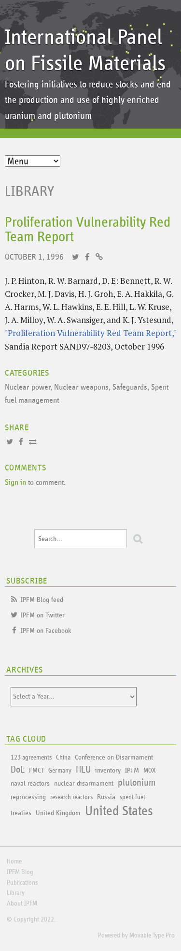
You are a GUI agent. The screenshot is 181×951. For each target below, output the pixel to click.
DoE (18, 770)
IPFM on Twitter (43, 615)
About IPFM (22, 903)
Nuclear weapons (81, 387)
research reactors (71, 797)
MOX (149, 770)
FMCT (36, 770)
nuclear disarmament (83, 783)
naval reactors (30, 783)
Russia (106, 797)
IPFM (132, 770)
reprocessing (28, 797)
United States (119, 811)
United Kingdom (58, 813)
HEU (83, 770)
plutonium (136, 783)
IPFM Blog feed (42, 599)
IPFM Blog (20, 872)
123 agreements (31, 757)
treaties (21, 813)
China (63, 757)
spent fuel (132, 797)
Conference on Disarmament (114, 757)
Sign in (15, 483)
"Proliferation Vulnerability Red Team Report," (90, 332)
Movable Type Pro (152, 935)
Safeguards (129, 387)
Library (30, 191)
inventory (108, 770)
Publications (22, 882)
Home (14, 861)
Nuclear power (27, 387)
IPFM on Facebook (46, 630)
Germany (59, 770)
